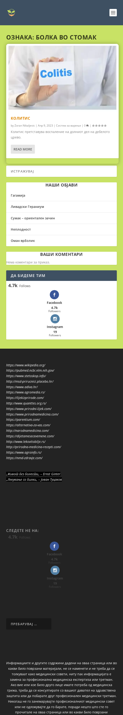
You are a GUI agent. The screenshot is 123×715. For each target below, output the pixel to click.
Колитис (20, 118)
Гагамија (18, 195)
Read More (23, 149)
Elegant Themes (52, 703)
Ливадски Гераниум (27, 206)
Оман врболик (23, 240)
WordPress (95, 703)
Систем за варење (68, 125)
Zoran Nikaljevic (24, 125)
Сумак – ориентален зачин (33, 218)
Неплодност (21, 229)
